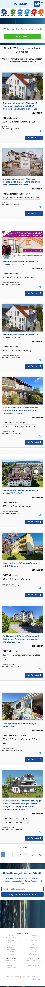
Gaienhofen (34, 936)
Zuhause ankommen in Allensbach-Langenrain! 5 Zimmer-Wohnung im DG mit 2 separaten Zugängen (21, 182)
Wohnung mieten (11, 960)
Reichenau (11, 936)
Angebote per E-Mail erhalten (22, 894)
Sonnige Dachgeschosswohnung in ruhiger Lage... (19, 725)
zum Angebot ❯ (34, 137)
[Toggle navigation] (4, 4)
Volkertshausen (33, 954)
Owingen (11, 945)
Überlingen (34, 938)
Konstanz (33, 940)
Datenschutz (35, 976)
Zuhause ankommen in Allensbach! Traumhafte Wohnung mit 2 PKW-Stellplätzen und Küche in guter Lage (21, 106)
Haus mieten (11, 965)
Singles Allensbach (33, 965)
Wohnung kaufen (11, 963)
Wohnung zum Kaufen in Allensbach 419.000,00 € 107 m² (20, 492)
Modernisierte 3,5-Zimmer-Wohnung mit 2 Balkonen (20, 564)
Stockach (33, 949)
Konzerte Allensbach (33, 960)
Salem (34, 952)
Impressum (37, 979)
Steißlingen (34, 945)
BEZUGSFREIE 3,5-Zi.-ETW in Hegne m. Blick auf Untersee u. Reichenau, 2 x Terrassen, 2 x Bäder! (21, 410)
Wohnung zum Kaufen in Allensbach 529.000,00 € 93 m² (20, 336)
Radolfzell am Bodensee (11, 938)
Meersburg (11, 949)
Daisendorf (11, 947)
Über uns (10, 976)
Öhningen (33, 947)
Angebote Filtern (22, 36)
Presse (17, 976)
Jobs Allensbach (33, 963)
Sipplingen (11, 940)
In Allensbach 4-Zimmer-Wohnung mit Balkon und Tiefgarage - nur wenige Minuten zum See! (21, 639)
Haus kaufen (11, 967)
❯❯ (40, 854)
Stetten (11, 952)
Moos (34, 942)
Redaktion (25, 976)
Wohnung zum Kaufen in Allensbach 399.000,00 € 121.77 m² (20, 263)
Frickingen (11, 954)
